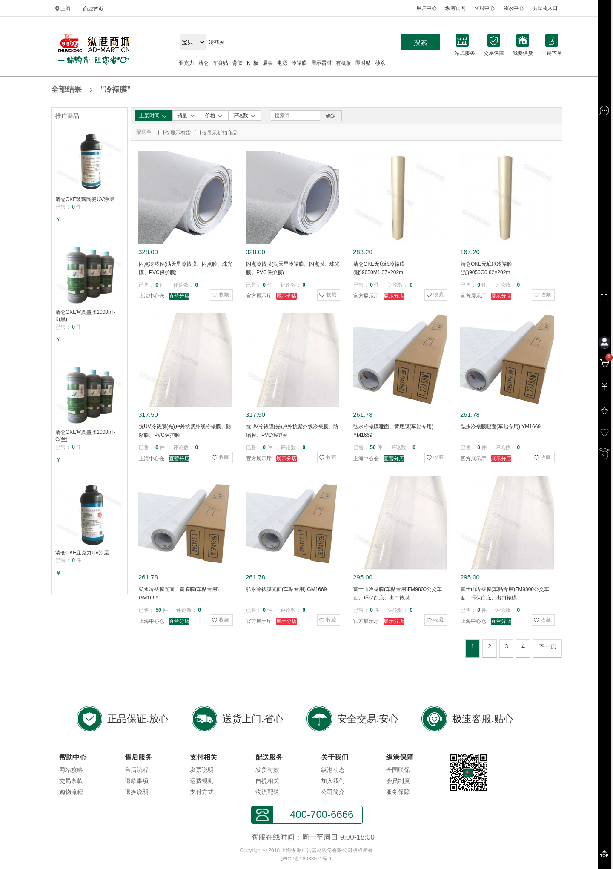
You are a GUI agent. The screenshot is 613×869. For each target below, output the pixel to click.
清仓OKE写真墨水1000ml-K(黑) (85, 315)
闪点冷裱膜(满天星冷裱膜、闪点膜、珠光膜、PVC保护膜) (185, 268)
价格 (214, 115)
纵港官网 (455, 8)
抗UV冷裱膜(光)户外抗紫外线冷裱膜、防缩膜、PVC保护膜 (185, 431)
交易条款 (71, 780)
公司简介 (333, 792)
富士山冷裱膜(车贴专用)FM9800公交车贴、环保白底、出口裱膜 (397, 593)
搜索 (420, 42)
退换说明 (137, 792)
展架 (268, 63)
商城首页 (93, 9)
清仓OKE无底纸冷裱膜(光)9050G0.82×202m (486, 268)
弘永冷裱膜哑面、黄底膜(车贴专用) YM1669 (393, 431)
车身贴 (220, 63)
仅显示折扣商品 (220, 133)
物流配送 (267, 792)
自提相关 (267, 780)
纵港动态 (333, 769)
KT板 (252, 63)
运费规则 (202, 780)
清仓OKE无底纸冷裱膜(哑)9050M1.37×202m (379, 268)
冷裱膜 (299, 63)
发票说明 (202, 769)
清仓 (203, 63)
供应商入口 (545, 8)
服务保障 (398, 792)
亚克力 (186, 63)
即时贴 (363, 63)
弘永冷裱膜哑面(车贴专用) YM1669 (501, 427)
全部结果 (91, 90)
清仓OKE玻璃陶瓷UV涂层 (84, 199)
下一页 (547, 646)
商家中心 (513, 8)
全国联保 (398, 769)
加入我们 (333, 780)
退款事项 (137, 780)
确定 (331, 116)
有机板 (343, 63)
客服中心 (484, 8)
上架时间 (153, 116)
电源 (282, 63)
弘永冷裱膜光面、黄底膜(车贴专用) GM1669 (179, 593)
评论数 (244, 115)
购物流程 (71, 792)
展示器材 (321, 63)
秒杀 (380, 63)
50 (372, 447)
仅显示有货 (178, 133)
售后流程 (137, 769)
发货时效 (267, 769)
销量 (186, 115)
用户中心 (426, 8)
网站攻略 (71, 769)
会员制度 (398, 780)
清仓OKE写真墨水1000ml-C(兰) (85, 435)
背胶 (237, 63)
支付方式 (202, 792)
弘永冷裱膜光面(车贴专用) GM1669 (286, 589)
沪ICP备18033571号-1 (306, 859)
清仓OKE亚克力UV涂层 (82, 553)
